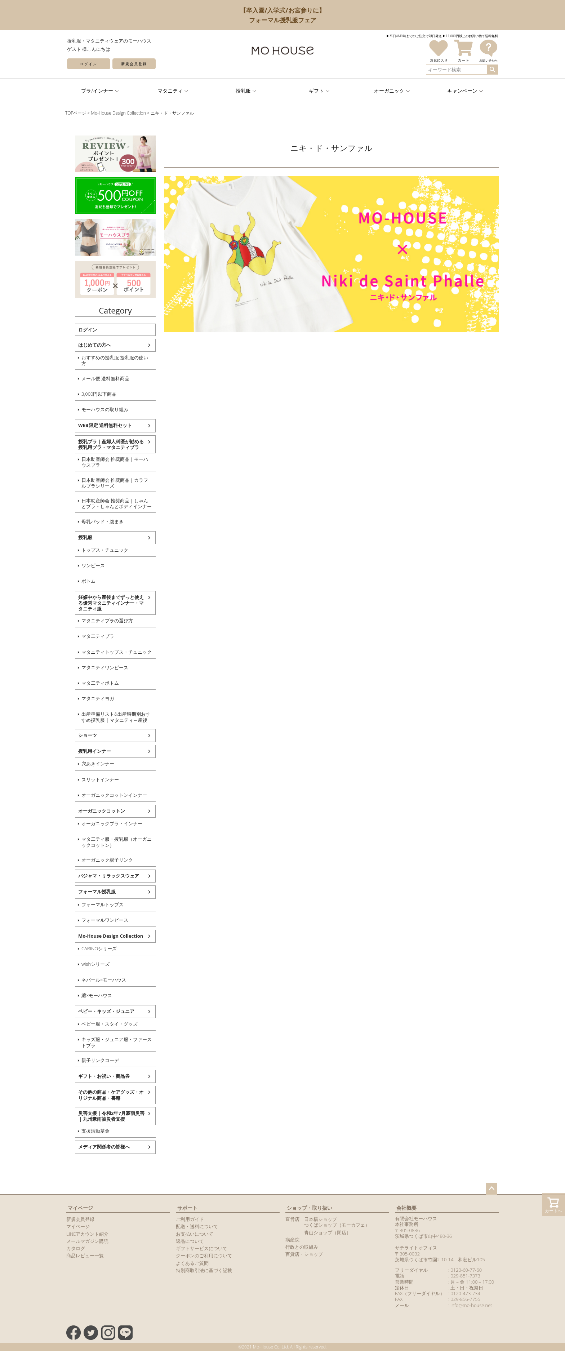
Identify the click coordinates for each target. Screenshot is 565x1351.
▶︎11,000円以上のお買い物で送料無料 (470, 36)
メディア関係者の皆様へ (98, 1146)
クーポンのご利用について (204, 1255)
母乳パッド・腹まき (97, 521)
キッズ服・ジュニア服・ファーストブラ (111, 1042)
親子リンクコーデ (94, 1060)
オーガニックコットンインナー (108, 795)
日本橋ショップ (320, 1219)
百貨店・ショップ (304, 1254)
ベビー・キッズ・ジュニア (100, 1011)
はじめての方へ (88, 345)
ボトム (83, 581)
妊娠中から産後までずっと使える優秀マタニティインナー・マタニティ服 (105, 603)
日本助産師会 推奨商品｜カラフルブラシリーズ (109, 483)
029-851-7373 (465, 1275)
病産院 (292, 1239)
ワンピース (87, 565)
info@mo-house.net (471, 1305)
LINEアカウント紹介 (87, 1234)
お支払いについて (194, 1234)
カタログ (75, 1248)
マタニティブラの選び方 (101, 620)
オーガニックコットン (95, 811)
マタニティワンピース (99, 667)
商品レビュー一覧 (85, 1255)
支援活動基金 (90, 1131)
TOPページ (75, 113)
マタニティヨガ (92, 698)
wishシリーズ (90, 964)
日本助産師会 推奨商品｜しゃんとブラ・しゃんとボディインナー (111, 503)
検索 (492, 69)
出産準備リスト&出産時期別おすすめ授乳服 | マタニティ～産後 (110, 717)
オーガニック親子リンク (101, 860)
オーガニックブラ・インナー (106, 823)
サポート (187, 1207)
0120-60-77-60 (466, 1270)
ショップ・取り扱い (309, 1207)
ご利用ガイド (190, 1219)
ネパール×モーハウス (98, 980)
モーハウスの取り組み (99, 409)
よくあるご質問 (192, 1263)
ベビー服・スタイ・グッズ (104, 1024)
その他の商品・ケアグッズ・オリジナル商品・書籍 (105, 1095)
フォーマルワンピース (99, 920)
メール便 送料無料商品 (100, 378)
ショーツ (81, 735)
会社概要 (406, 1207)
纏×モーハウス (91, 995)
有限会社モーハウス (416, 1218)
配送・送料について (197, 1226)
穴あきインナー (92, 763)
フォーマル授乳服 (91, 891)
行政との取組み (301, 1247)
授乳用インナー (88, 751)
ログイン (88, 63)
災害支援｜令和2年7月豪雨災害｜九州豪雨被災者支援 (105, 1116)
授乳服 (79, 537)
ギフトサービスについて (201, 1248)
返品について (190, 1241)
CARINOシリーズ (93, 948)
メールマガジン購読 (87, 1241)
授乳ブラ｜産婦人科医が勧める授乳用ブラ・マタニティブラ (105, 444)
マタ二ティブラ (92, 636)
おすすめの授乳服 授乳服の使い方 (109, 360)
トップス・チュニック (99, 550)
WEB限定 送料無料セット (99, 425)
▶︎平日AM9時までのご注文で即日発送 (414, 36)
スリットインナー (94, 779)
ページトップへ (491, 1189)
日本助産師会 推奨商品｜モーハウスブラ (109, 462)
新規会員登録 (134, 63)
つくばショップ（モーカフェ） (337, 1225)
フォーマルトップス (97, 904)
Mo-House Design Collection (118, 113)
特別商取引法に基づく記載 (204, 1270)
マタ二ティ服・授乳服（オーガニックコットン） (111, 842)
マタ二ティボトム (94, 683)
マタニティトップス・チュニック (111, 652)
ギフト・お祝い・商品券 (98, 1076)
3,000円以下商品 (93, 394)
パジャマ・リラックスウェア (102, 875)
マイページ (80, 1207)
